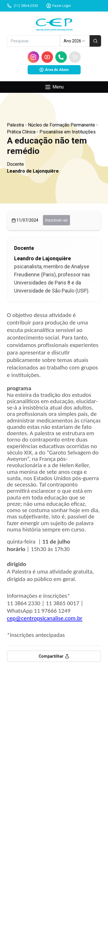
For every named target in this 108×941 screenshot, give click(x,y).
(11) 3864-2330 (22, 5)
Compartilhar (54, 656)
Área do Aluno (54, 69)
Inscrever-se (56, 220)
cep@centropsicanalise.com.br (44, 618)
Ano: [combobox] (75, 41)
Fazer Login (58, 5)
